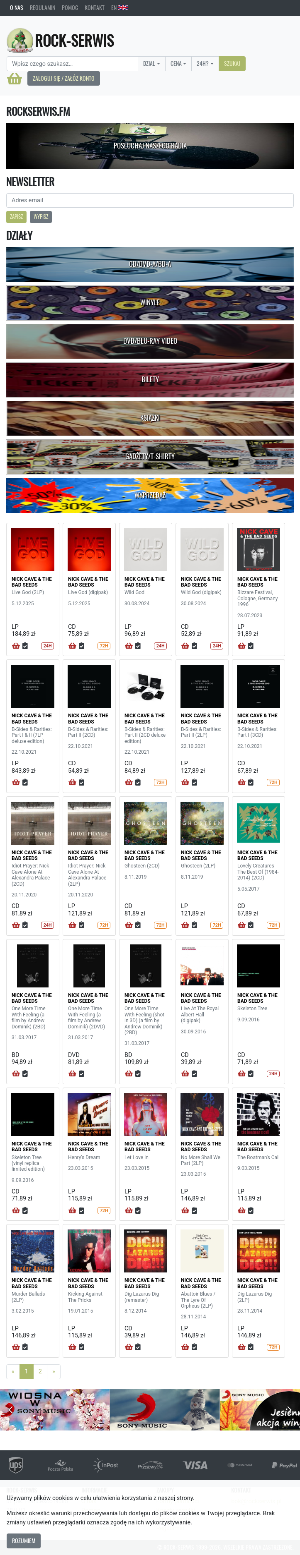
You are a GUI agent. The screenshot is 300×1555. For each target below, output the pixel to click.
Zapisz (16, 216)
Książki (150, 418)
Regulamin (42, 7)
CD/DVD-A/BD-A (150, 264)
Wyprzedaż (150, 495)
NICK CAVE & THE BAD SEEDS (32, 582)
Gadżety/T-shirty (150, 456)
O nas (16, 7)
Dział (149, 63)
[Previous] (13, 1371)
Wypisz (41, 216)
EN (119, 7)
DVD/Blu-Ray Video (150, 341)
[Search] (72, 63)
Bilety (150, 379)
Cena (176, 63)
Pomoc (70, 7)
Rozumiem (23, 1540)
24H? (203, 63)
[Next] (54, 1371)
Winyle (150, 302)
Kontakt (95, 7)
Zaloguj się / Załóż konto (64, 78)
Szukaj (232, 63)
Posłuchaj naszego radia (150, 146)
